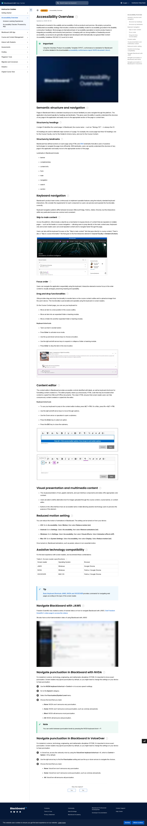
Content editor (132, 39)
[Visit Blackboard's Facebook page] (11, 812)
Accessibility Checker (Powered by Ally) (14, 25)
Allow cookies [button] (138, 822)
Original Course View (15, 72)
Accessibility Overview (15, 18)
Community (71, 808)
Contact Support (120, 808)
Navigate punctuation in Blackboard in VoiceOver (135, 62)
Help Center (119, 811)
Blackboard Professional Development (99, 808)
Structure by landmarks (136, 24)
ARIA (82, 144)
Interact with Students (15, 42)
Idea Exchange (72, 811)
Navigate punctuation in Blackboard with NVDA (135, 58)
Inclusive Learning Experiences (13, 21)
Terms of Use (48, 811)
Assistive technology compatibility (134, 49)
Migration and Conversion (15, 62)
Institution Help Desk (139, 3)
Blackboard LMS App (15, 32)
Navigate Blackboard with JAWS (135, 54)
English (126, 3)
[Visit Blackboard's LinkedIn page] (17, 812)
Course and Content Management (15, 37)
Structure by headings (135, 22)
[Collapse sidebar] (31, 10)
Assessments (15, 47)
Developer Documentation (99, 812)
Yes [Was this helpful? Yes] (72, 790)
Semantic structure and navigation (134, 18)
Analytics (15, 67)
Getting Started (15, 13)
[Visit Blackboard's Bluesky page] (14, 812)
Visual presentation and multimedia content (135, 42)
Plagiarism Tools (15, 57)
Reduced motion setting (134, 46)
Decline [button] (127, 822)
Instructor (44, 10)
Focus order (132, 32)
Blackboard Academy (74, 814)
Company (47, 808)
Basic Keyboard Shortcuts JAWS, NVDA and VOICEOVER (63, 593)
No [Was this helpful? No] (83, 790)
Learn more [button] (62, 823)
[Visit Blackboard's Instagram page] (20, 812)
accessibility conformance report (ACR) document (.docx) (89, 50)
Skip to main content (135, 29)
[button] (27, 13)
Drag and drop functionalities (133, 35)
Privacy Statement (49, 814)
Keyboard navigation (134, 27)
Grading (15, 52)
